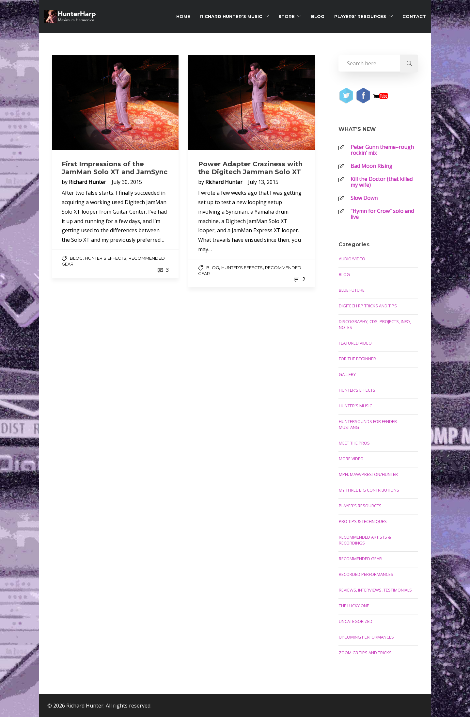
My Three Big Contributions (369, 490)
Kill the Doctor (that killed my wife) (382, 182)
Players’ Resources (360, 16)
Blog (317, 16)
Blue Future (352, 290)
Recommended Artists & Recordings (365, 540)
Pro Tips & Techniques (363, 521)
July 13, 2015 (263, 182)
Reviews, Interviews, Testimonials (375, 590)
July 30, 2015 (127, 182)
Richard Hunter (88, 182)
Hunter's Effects (105, 258)
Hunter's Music (355, 406)
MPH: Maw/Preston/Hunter (368, 474)
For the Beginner (357, 359)
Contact (414, 16)
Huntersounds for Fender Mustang (368, 424)
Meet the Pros (354, 443)
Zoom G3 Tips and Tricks (365, 653)
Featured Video (355, 343)
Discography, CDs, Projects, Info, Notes (375, 324)
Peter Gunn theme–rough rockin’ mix (382, 150)
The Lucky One (354, 606)
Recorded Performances (366, 574)
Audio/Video (352, 259)
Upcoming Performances (366, 637)
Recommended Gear (360, 559)
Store (286, 16)
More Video (351, 459)
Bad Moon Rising (371, 166)
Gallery (347, 374)
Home (183, 16)
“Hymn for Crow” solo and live (382, 214)
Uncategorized (355, 621)
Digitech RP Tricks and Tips (368, 306)
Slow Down (364, 198)
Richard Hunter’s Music (231, 16)
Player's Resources (360, 506)
